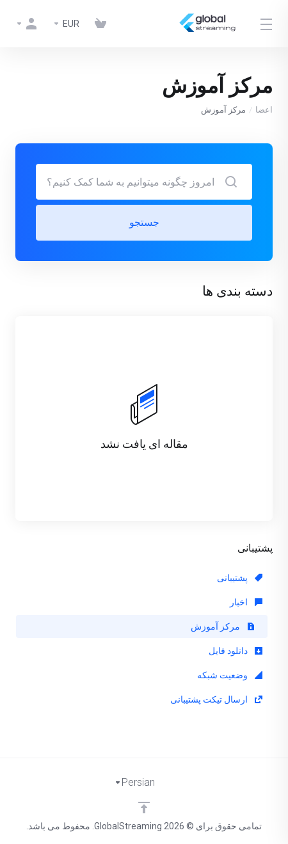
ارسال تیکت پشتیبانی (216, 699)
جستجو (144, 222)
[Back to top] (144, 807)
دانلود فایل (235, 651)
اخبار (246, 602)
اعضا (264, 110)
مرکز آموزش (223, 626)
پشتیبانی (239, 578)
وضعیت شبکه (229, 675)
